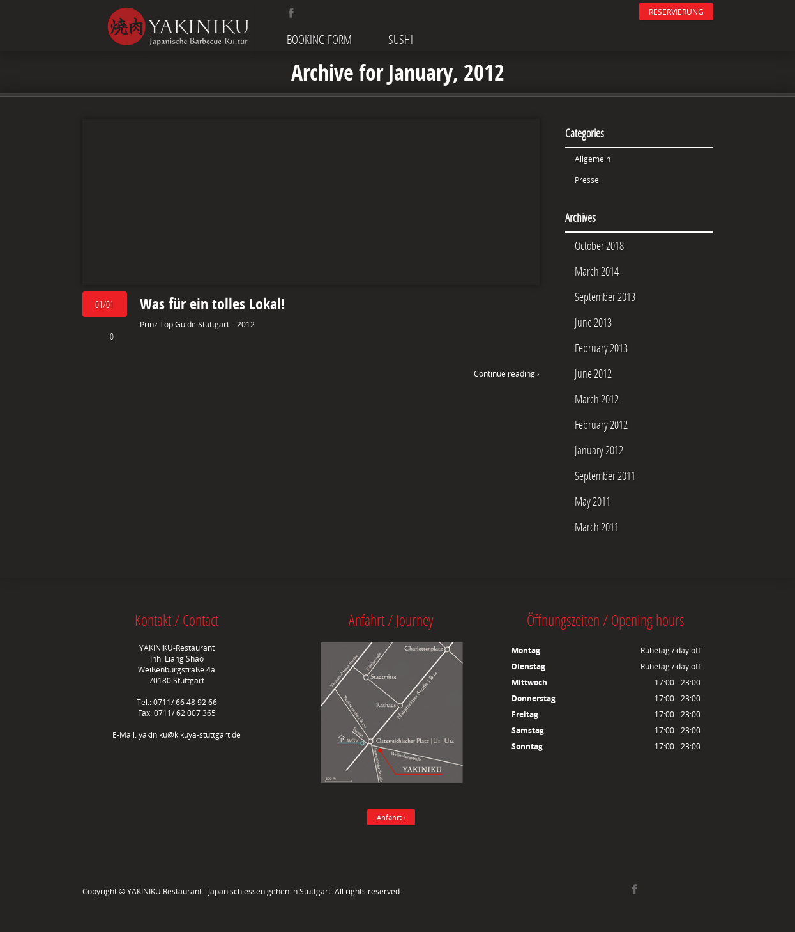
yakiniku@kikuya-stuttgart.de (190, 734)
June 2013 (593, 322)
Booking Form (319, 39)
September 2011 (605, 475)
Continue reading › (507, 373)
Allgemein (592, 158)
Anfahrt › (391, 817)
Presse (587, 180)
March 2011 (597, 526)
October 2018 (599, 245)
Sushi (400, 39)
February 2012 (601, 424)
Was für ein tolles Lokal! (212, 303)
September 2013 (605, 296)
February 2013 (601, 347)
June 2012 (593, 373)
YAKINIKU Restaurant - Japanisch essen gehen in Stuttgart (229, 891)
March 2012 (597, 399)
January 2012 (599, 450)
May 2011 (592, 501)
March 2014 (597, 271)
